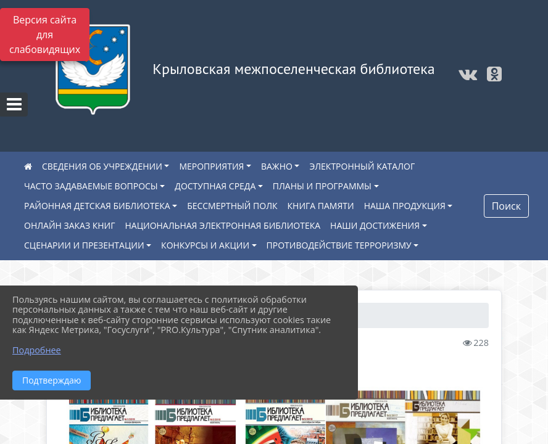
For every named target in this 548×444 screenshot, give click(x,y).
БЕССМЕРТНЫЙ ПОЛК (232, 206)
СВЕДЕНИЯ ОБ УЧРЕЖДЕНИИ (102, 166)
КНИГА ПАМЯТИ (321, 206)
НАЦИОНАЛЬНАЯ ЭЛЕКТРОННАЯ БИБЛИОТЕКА (223, 225)
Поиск (506, 206)
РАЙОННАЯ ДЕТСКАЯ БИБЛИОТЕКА (97, 206)
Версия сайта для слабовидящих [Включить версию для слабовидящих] (44, 34)
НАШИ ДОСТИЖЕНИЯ (375, 225)
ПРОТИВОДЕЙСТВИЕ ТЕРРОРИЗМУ (339, 245)
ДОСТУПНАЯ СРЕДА (215, 186)
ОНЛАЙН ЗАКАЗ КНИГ (69, 225)
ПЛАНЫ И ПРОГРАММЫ (322, 186)
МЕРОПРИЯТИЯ (211, 166)
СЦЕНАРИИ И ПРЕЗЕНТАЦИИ (84, 245)
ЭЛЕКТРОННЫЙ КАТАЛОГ (362, 166)
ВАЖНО (277, 166)
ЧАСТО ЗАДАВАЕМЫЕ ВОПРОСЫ (91, 186)
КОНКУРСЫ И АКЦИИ (205, 245)
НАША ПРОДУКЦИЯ (405, 206)
